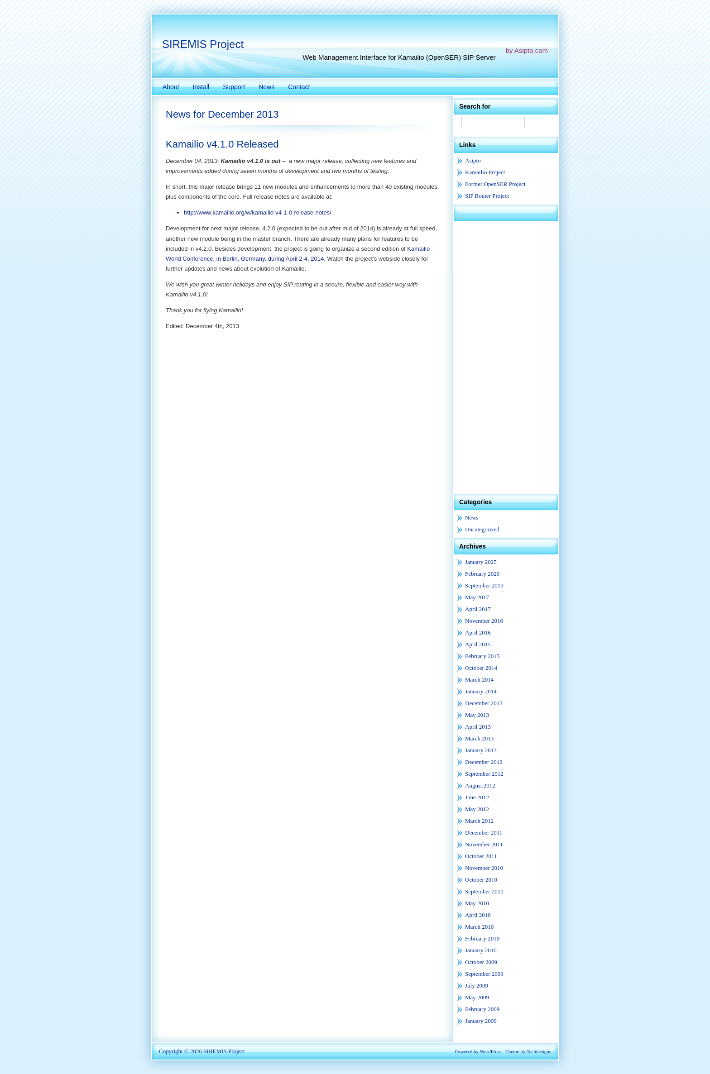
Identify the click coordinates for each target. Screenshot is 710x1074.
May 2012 (477, 809)
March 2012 (479, 820)
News (472, 517)
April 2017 (478, 609)
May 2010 (477, 903)
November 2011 (484, 844)
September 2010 (484, 891)
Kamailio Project (485, 172)
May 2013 (477, 714)
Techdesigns (539, 1051)
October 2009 (481, 962)
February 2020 (482, 573)
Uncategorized (482, 529)
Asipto (473, 160)
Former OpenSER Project (495, 184)
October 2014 (481, 667)
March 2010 (479, 926)
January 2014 (481, 691)
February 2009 (482, 1009)
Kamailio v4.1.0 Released (222, 144)
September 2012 (484, 773)
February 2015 (482, 656)
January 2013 (481, 750)
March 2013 (479, 738)
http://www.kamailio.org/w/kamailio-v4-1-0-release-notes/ (257, 212)
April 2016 (478, 632)
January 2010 (481, 950)
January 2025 (481, 561)
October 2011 (481, 856)
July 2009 (476, 985)
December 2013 (484, 703)
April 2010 (478, 915)
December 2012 (484, 762)
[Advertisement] (506, 356)
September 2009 (484, 973)
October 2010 (481, 879)
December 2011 (483, 832)
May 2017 (477, 597)
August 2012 (480, 785)
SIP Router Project (487, 195)
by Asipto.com (527, 50)
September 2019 (484, 585)
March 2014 (479, 679)
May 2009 (477, 997)
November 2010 (484, 867)
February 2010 (482, 938)
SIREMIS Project (203, 44)
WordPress (490, 1051)
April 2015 (478, 644)
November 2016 (484, 620)
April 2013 (478, 726)
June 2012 (477, 797)
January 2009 (481, 1020)
